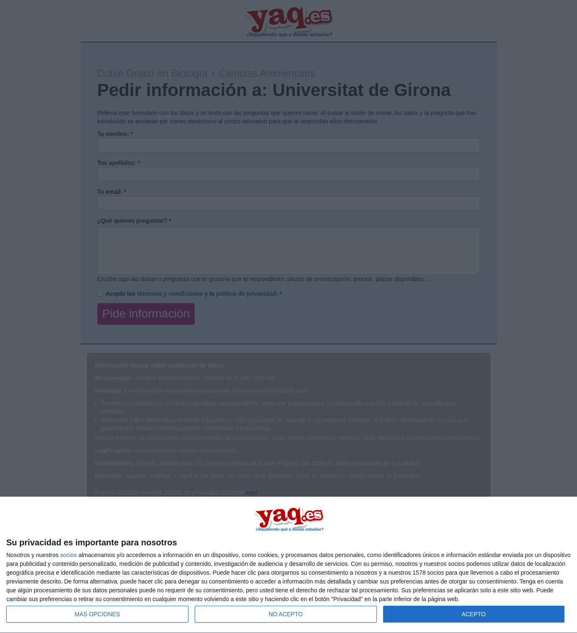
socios (68, 555)
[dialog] (288, 565)
